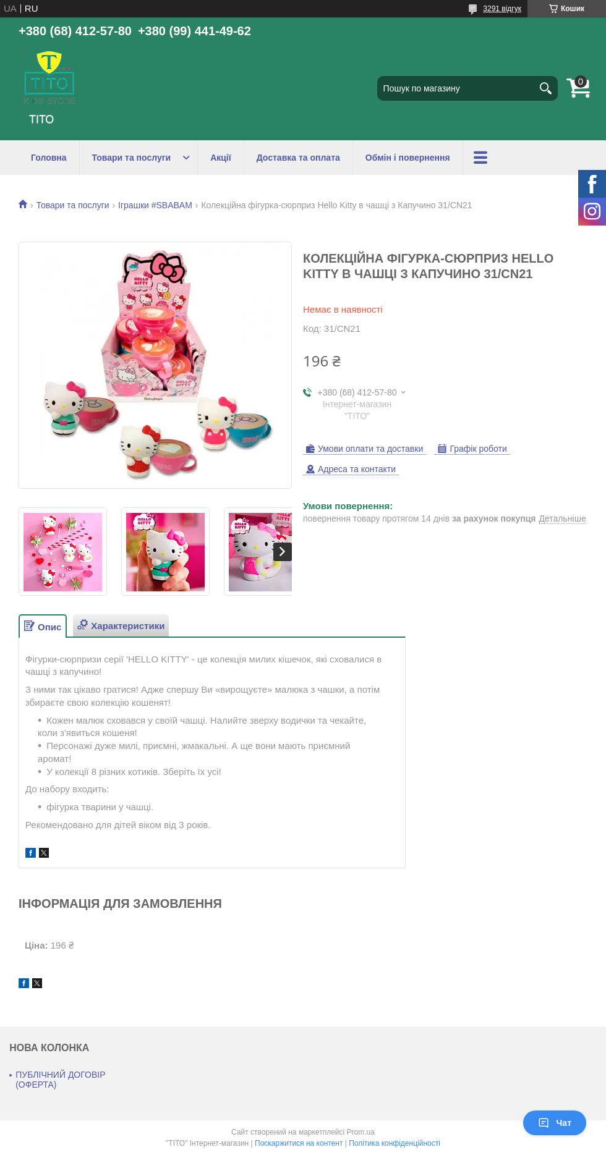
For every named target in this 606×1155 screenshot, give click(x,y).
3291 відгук (502, 8)
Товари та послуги (131, 158)
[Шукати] (545, 88)
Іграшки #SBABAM (155, 205)
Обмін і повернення (407, 158)
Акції (220, 158)
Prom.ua (361, 1132)
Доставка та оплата (298, 158)
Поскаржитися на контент (299, 1143)
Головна (49, 158)
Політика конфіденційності (394, 1143)
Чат (554, 1122)
